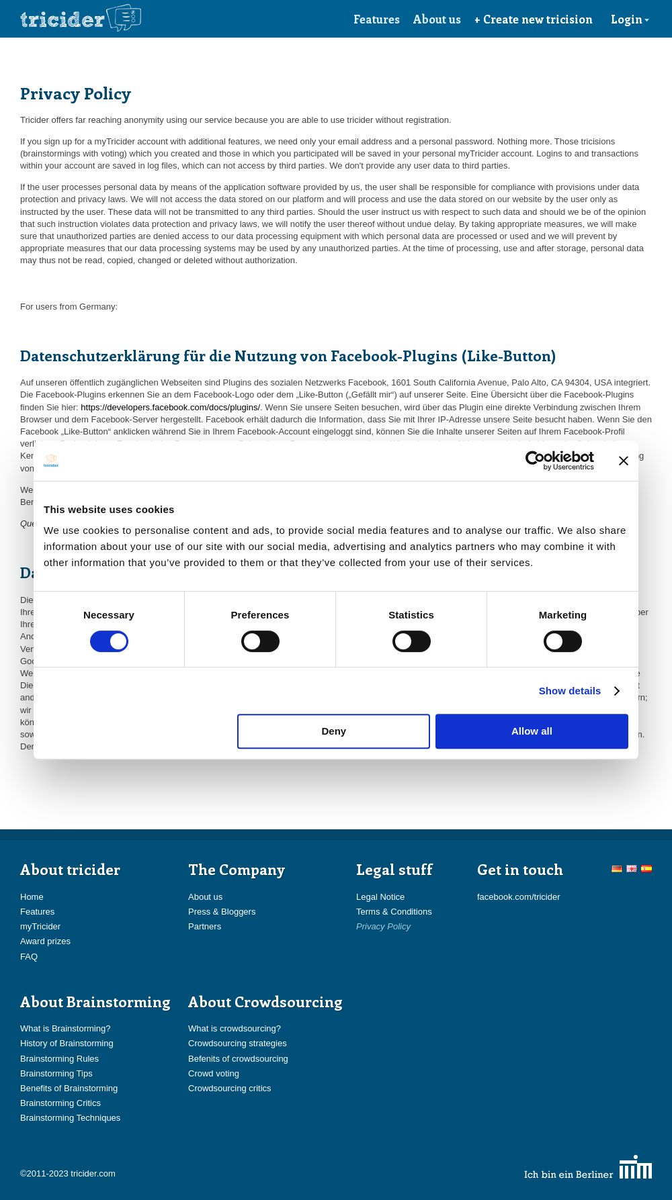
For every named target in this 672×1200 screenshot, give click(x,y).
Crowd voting (213, 1073)
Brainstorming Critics (60, 1103)
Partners (204, 926)
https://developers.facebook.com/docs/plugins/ (170, 407)
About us (437, 18)
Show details (570, 690)
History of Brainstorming (67, 1043)
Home (32, 897)
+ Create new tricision (533, 18)
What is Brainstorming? (65, 1028)
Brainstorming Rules (59, 1059)
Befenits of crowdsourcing (238, 1059)
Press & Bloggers (221, 912)
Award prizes (45, 941)
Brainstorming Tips (56, 1073)
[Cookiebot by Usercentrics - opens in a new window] (535, 461)
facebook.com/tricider (518, 897)
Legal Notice (380, 897)
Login (630, 18)
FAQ (29, 957)
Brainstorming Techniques (70, 1118)
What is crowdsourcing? (234, 1028)
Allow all (531, 731)
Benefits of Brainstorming (69, 1088)
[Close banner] (623, 460)
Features (376, 18)
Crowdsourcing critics (229, 1088)
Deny (334, 731)
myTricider (40, 926)
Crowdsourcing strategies (237, 1043)
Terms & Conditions (394, 912)
